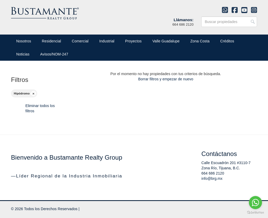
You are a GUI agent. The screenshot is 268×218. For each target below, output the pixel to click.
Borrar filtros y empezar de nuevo (165, 79)
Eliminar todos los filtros (40, 108)
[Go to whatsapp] (255, 202)
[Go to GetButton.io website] (255, 212)
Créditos (227, 41)
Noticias (23, 54)
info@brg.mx (212, 178)
